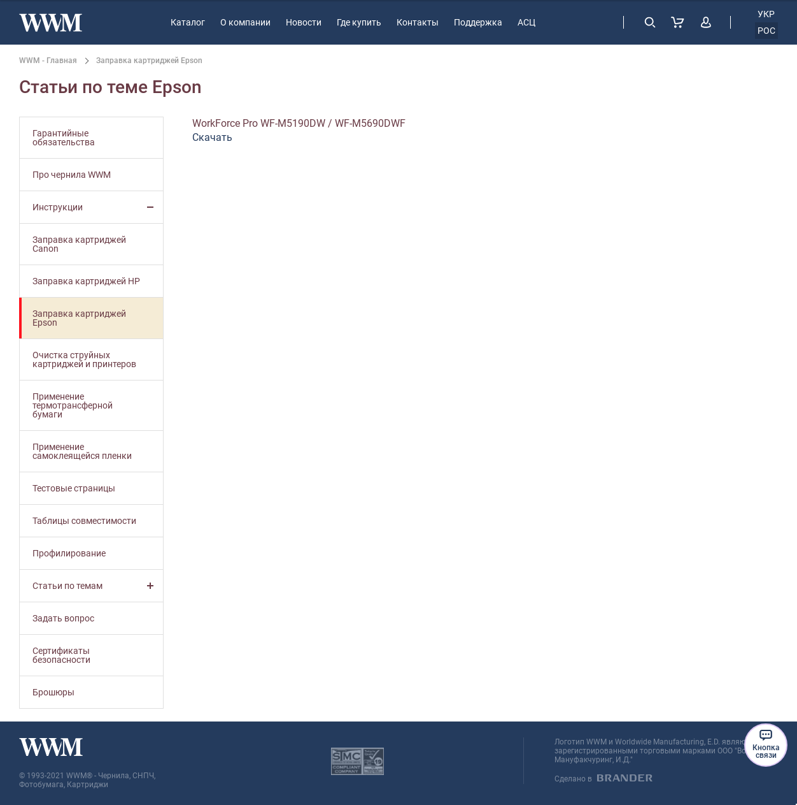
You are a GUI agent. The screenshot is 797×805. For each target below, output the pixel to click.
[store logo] (50, 22)
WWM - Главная (48, 60)
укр (766, 14)
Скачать (212, 137)
